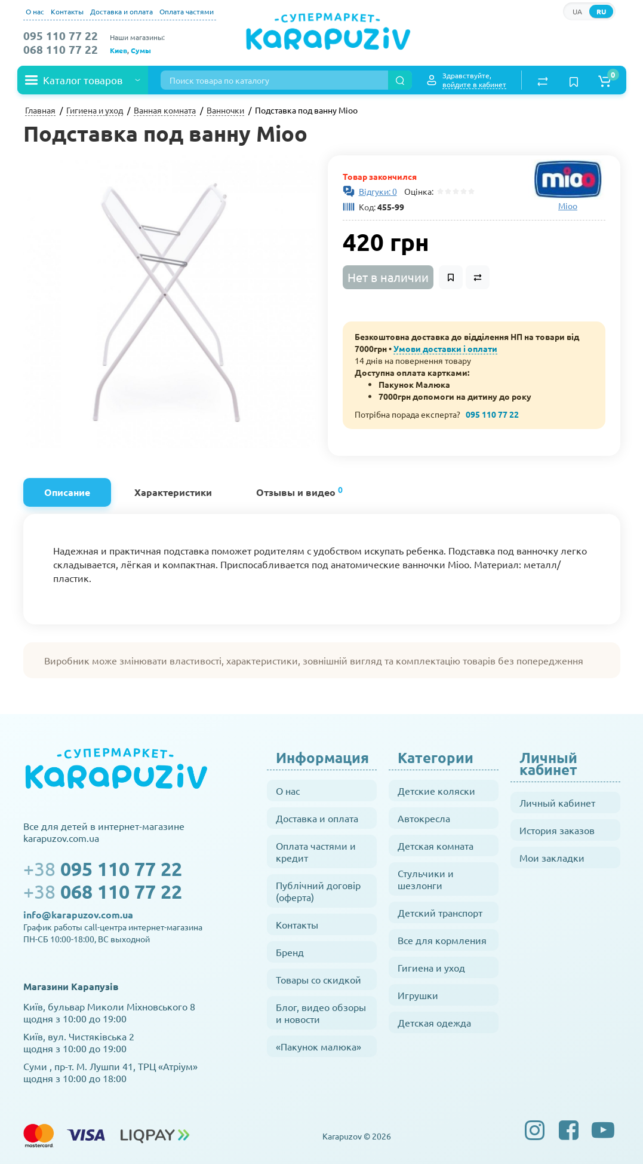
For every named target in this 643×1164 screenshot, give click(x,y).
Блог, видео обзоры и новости (321, 1013)
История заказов (557, 830)
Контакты (67, 11)
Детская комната (435, 845)
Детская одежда (434, 1022)
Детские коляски (436, 791)
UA (577, 11)
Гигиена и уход (431, 967)
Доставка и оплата (121, 11)
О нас (35, 11)
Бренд (290, 952)
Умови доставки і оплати (445, 348)
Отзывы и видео (299, 491)
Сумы (141, 50)
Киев (118, 50)
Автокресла (424, 818)
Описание (67, 492)
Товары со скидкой (318, 979)
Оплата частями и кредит (316, 851)
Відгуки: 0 (378, 191)
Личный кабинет (557, 802)
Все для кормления (442, 940)
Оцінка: (417, 191)
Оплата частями (186, 11)
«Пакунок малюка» (318, 1046)
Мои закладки (551, 857)
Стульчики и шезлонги (426, 879)
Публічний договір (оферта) (318, 891)
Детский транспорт (440, 912)
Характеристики (173, 492)
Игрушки (418, 995)
